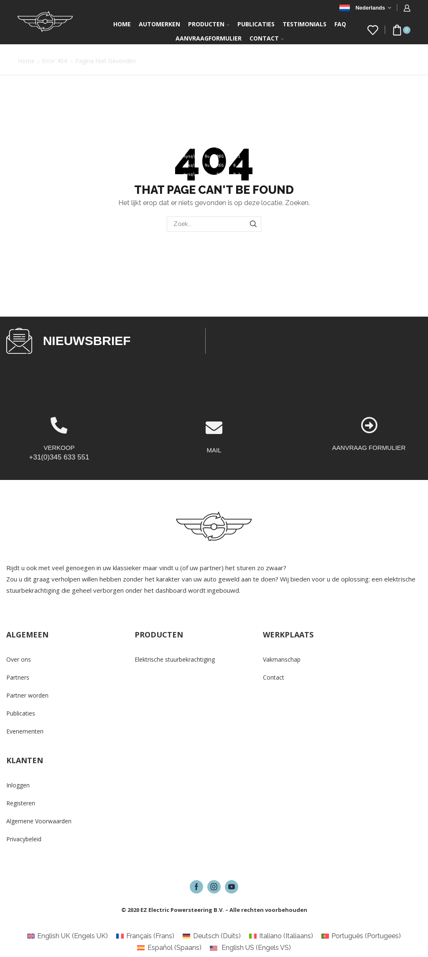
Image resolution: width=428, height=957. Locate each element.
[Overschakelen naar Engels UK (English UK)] (67, 936)
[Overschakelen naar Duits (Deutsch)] (211, 936)
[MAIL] (214, 457)
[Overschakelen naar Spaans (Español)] (169, 948)
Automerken (159, 24)
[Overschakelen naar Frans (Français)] (145, 936)
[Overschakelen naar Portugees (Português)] (361, 936)
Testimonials (304, 24)
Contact (267, 38)
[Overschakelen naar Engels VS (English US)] (250, 948)
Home (122, 24)
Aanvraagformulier (209, 38)
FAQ (340, 24)
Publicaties (256, 24)
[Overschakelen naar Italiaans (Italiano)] (281, 936)
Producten (208, 24)
